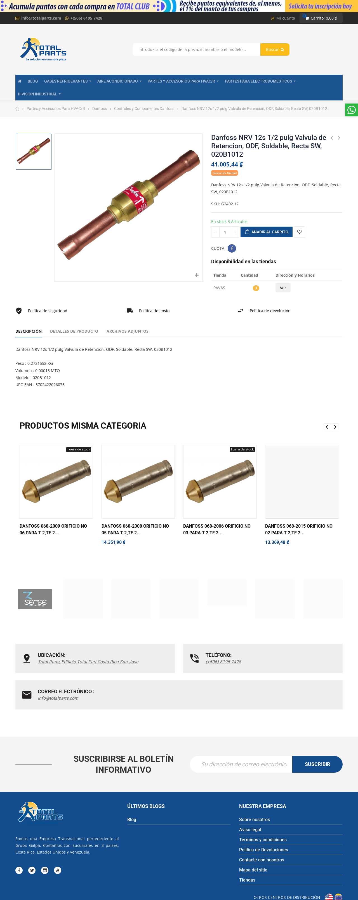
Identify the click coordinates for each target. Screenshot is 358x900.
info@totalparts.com (41, 18)
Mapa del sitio (253, 841)
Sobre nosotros (254, 790)
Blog (131, 790)
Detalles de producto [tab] (74, 331)
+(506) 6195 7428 (86, 18)
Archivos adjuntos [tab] (128, 331)
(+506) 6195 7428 (167, 661)
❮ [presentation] (327, 426)
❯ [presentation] (335, 426)
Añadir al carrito (266, 232)
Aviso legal (250, 800)
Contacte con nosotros (261, 831)
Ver (283, 287)
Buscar (275, 49)
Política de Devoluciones (263, 821)
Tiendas (247, 851)
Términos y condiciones (263, 811)
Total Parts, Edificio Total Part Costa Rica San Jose (73, 665)
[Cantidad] (225, 232)
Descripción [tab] (28, 331)
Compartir (232, 248)
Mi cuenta (283, 18)
